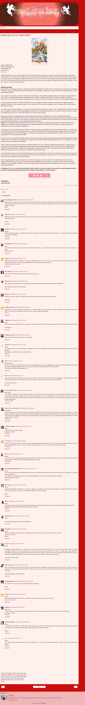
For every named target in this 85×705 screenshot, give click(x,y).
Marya (12, 695)
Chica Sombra (8, 271)
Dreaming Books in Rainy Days (12, 468)
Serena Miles (8, 243)
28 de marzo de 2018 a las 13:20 (17, 229)
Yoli (6, 361)
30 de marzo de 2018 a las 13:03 (20, 565)
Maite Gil (7, 214)
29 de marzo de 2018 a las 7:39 (17, 344)
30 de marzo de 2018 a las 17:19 (17, 594)
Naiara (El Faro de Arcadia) (12, 408)
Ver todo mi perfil (13, 700)
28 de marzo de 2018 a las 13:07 (17, 214)
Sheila (6, 501)
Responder (7, 209)
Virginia (7, 607)
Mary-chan (7, 485)
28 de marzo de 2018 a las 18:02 (17, 258)
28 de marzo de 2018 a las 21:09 (19, 281)
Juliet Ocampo (8, 565)
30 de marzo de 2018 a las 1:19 (17, 543)
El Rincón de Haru (9, 307)
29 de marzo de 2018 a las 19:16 (15, 454)
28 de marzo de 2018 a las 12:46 (25, 199)
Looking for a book (9, 335)
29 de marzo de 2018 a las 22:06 (18, 485)
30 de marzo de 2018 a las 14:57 (26, 581)
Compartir (4, 192)
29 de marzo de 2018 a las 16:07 (23, 426)
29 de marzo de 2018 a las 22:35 (21, 516)
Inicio (39, 686)
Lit (5, 638)
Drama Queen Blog (9, 622)
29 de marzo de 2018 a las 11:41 (15, 375)
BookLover (7, 294)
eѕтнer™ (7, 543)
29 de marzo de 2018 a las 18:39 (18, 441)
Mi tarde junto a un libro (11, 199)
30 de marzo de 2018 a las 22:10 (17, 607)
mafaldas (7, 229)
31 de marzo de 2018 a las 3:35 (22, 622)
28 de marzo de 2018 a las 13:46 (19, 243)
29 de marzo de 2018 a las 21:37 (28, 468)
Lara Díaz (7, 441)
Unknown (7, 258)
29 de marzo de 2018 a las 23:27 (19, 529)
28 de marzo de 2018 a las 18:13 (20, 271)
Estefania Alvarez (9, 516)
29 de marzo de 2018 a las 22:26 (16, 501)
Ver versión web (39, 690)
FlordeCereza (8, 281)
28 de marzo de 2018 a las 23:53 (18, 320)
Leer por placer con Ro (10, 390)
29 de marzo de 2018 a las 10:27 (15, 361)
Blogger (44, 703)
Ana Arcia (7, 344)
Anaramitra (8, 529)
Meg (6, 454)
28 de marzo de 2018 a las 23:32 (22, 307)
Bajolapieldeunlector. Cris (11, 581)
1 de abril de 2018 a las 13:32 (14, 638)
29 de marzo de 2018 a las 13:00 (27, 408)
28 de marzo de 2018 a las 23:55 (22, 335)
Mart (6, 375)
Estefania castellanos (10, 426)
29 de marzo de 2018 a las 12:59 (24, 390)
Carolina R (7, 320)
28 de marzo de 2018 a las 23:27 (18, 294)
